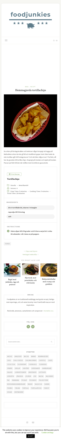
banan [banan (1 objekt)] (33, 356)
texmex (7, 243)
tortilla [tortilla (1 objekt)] (25, 388)
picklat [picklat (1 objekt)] (24, 380)
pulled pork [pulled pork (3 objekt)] (43, 380)
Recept (32, 87)
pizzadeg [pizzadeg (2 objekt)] (32, 380)
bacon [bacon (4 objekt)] (26, 356)
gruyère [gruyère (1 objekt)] (26, 368)
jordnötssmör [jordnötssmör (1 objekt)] (20, 372)
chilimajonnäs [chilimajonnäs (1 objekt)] (30, 360)
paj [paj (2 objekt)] (8, 380)
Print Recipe (14, 174)
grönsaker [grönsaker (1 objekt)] (35, 368)
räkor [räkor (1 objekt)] (30, 384)
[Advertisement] (30, 62)
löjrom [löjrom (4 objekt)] (28, 376)
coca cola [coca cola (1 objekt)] (11, 364)
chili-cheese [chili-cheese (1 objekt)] (18, 360)
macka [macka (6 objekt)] (41, 376)
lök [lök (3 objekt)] (35, 376)
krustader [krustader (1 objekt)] (32, 372)
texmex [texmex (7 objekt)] (9, 388)
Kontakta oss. (49, 311)
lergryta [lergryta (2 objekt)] (10, 376)
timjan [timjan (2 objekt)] (17, 388)
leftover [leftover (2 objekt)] (42, 372)
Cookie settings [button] (47, 432)
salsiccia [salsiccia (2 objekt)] (38, 384)
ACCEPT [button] (30, 436)
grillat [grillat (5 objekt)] (17, 368)
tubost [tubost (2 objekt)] (46, 388)
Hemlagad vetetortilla (30, 255)
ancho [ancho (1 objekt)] (9, 356)
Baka (26, 87)
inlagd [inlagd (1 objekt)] (9, 372)
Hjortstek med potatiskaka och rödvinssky (31, 280)
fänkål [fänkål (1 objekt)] (9, 368)
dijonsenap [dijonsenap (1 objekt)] (22, 364)
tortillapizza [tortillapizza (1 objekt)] (36, 388)
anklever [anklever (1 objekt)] (18, 356)
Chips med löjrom (30, 251)
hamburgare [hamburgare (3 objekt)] (46, 368)
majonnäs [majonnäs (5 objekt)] (49, 376)
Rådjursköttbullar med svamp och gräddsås (49, 281)
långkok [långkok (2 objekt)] (19, 376)
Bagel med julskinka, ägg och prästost (12, 282)
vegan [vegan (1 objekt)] (9, 392)
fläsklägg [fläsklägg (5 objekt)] (33, 364)
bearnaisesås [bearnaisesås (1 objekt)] (43, 356)
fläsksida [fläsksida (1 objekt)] (42, 364)
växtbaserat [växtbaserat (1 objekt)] (18, 392)
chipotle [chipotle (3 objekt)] (42, 360)
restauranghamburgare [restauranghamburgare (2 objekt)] (16, 384)
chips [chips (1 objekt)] (50, 360)
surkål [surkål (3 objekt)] (47, 384)
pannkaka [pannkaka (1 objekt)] (15, 380)
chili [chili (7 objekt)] (9, 360)
